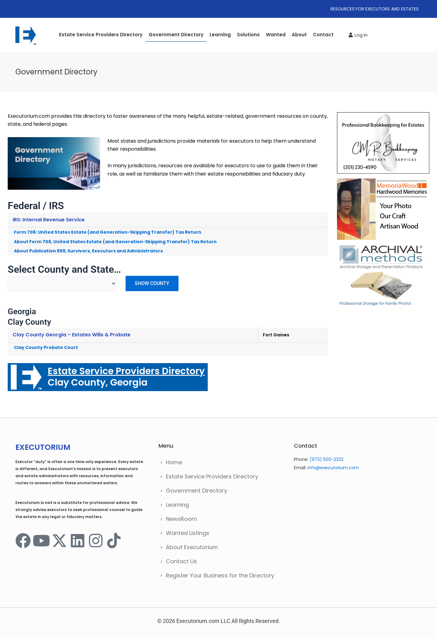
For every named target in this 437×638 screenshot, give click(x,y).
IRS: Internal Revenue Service (49, 219)
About (299, 34)
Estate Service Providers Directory (100, 34)
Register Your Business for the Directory (220, 575)
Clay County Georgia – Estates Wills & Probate (71, 334)
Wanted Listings (187, 533)
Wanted (276, 34)
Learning (220, 34)
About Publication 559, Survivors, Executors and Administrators (88, 251)
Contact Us (181, 561)
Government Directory (176, 34)
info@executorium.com (333, 468)
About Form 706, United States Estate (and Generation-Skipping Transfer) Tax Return (115, 242)
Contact (323, 34)
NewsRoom (181, 519)
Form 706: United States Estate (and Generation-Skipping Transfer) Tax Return (107, 232)
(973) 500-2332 (326, 459)
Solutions (248, 34)
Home (174, 462)
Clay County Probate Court (46, 347)
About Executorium (192, 547)
